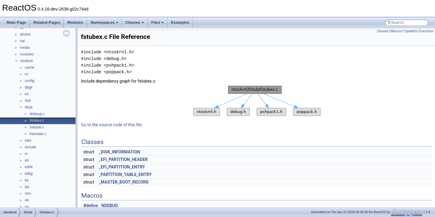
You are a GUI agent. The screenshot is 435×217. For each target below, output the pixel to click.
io (26, 154)
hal (22, 41)
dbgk (29, 87)
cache (29, 67)
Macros (396, 31)
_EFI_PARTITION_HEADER (123, 159)
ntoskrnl (26, 61)
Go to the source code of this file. (112, 124)
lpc (27, 187)
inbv (28, 140)
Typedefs (410, 31)
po (27, 207)
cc (26, 74)
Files (157, 22)
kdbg (29, 173)
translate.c (38, 134)
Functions (426, 31)
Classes (134, 22)
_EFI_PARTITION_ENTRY (122, 167)
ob (27, 200)
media (25, 48)
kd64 (29, 167)
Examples (180, 22)
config (29, 81)
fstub (29, 107)
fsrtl (28, 101)
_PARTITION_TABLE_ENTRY (125, 174)
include (30, 147)
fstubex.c (37, 120)
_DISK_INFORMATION (119, 151)
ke (27, 180)
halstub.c (37, 127)
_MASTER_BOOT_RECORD (124, 182)
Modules (75, 22)
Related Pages (46, 22)
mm (28, 193)
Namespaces (104, 22)
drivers (25, 34)
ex (27, 94)
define (92, 205)
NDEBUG (110, 205)
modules (27, 54)
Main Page (16, 22)
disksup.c (37, 114)
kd (27, 160)
